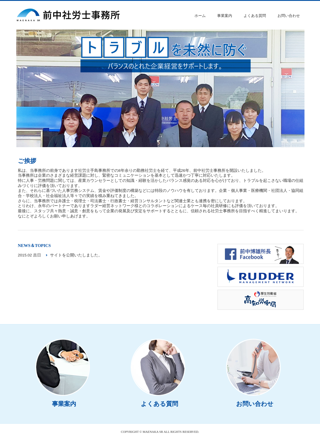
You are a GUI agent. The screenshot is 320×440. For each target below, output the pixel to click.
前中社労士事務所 (69, 15)
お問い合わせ (288, 15)
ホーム (200, 15)
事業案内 (224, 15)
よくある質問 (255, 15)
